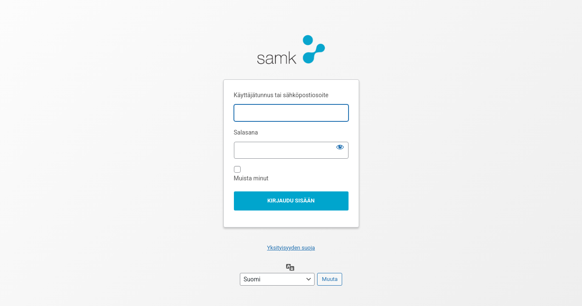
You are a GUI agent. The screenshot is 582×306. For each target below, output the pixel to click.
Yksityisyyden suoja (291, 247)
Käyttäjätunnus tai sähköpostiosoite (281, 95)
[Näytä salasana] (340, 146)
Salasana (246, 132)
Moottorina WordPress (291, 52)
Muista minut (251, 178)
